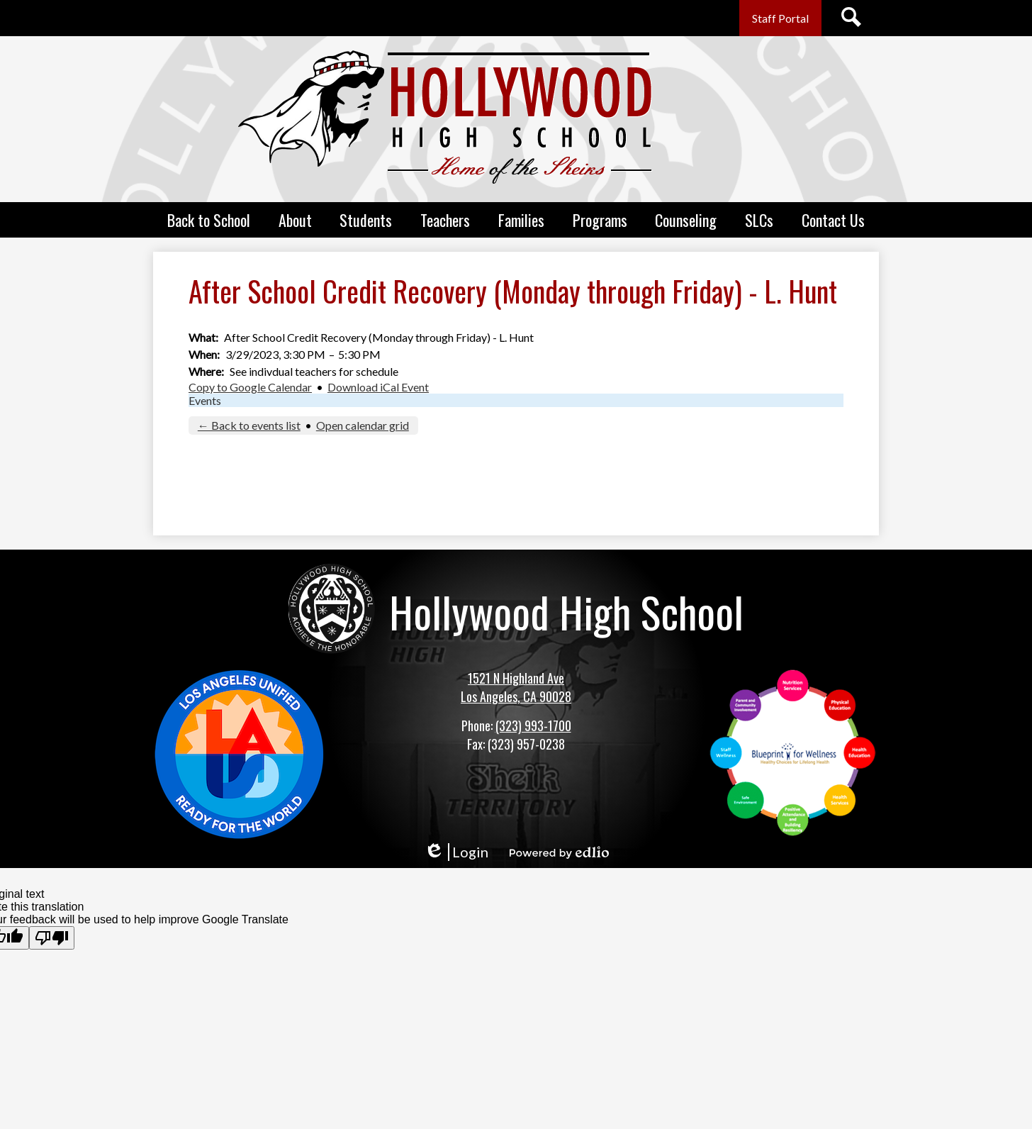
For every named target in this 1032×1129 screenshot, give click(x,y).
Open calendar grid (362, 425)
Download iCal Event (378, 387)
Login (456, 852)
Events (205, 400)
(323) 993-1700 (533, 725)
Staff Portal (780, 18)
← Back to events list (249, 425)
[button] (208, 220)
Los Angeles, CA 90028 (516, 696)
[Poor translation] (51, 938)
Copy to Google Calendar (250, 387)
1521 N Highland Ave (516, 678)
